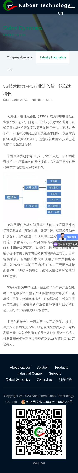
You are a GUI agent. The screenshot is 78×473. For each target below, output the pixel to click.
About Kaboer (20, 367)
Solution (43, 367)
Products (61, 367)
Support (55, 373)
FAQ (10, 69)
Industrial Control (30, 373)
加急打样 (65, 379)
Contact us (44, 379)
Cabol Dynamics (18, 379)
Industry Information (53, 57)
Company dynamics (19, 57)
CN (60, 13)
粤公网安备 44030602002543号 (47, 402)
